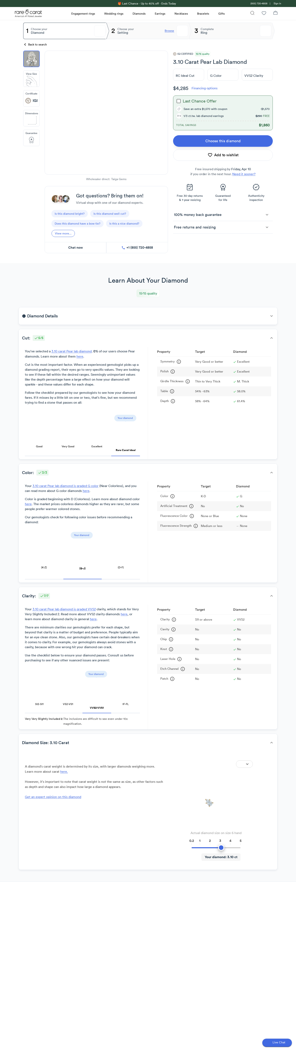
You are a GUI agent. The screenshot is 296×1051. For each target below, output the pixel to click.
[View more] (63, 233)
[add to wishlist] (223, 163)
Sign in (277, 3)
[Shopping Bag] (275, 13)
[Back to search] (36, 44)
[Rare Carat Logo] (28, 14)
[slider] (162, 120)
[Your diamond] (220, 856)
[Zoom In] (162, 94)
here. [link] (64, 771)
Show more (38, 1026)
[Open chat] (277, 1043)
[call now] (137, 247)
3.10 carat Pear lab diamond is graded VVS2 (64, 609)
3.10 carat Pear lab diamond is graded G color (65, 485)
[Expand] (244, 763)
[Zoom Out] (162, 146)
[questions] (69, 213)
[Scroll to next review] (265, 912)
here (79, 356)
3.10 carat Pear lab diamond (71, 351)
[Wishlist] (264, 13)
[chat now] (75, 247)
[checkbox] (179, 109)
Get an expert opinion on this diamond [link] (53, 796)
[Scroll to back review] (29, 912)
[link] (258, 3)
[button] (223, 227)
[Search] (252, 13)
